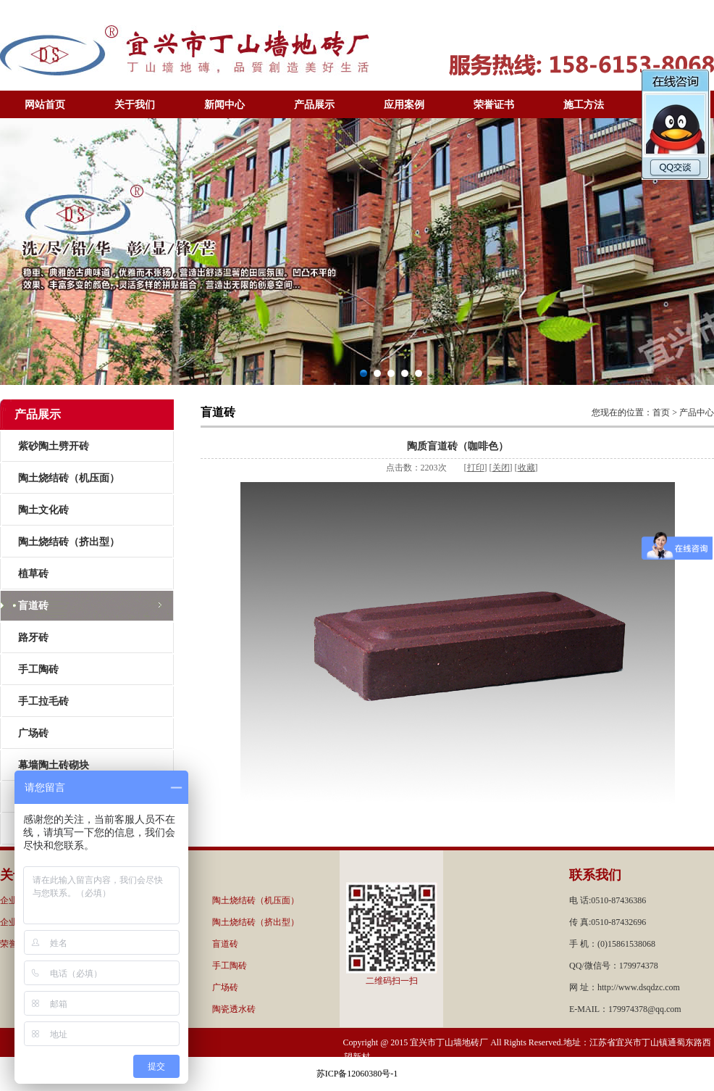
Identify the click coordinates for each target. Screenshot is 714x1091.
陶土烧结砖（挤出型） (68, 541)
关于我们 (134, 104)
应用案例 (404, 104)
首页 (661, 412)
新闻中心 (224, 104)
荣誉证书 (494, 104)
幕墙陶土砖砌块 (53, 765)
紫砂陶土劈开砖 (53, 446)
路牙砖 (33, 637)
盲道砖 (33, 605)
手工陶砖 (38, 669)
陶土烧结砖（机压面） (68, 478)
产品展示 (314, 104)
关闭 (501, 467)
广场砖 (33, 733)
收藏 (526, 467)
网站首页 (45, 104)
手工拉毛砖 (43, 701)
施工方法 (583, 104)
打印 (475, 467)
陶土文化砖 (43, 510)
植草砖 (33, 573)
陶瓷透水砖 (234, 1009)
